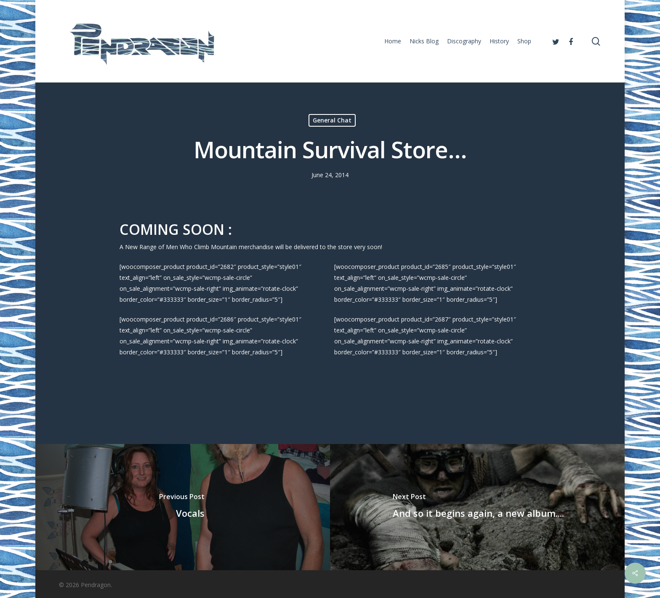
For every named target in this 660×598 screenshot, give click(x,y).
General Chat (332, 120)
